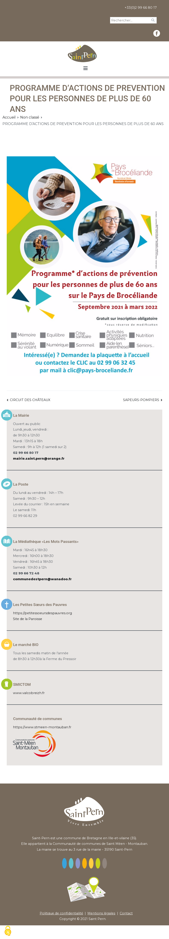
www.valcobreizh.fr (29, 693)
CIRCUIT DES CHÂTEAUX (30, 400)
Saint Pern (97, 919)
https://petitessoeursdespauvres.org (42, 613)
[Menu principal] (85, 68)
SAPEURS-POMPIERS (141, 400)
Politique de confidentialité (61, 913)
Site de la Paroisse (27, 619)
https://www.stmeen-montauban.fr (42, 727)
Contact (126, 913)
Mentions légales (101, 913)
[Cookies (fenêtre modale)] (8, 931)
